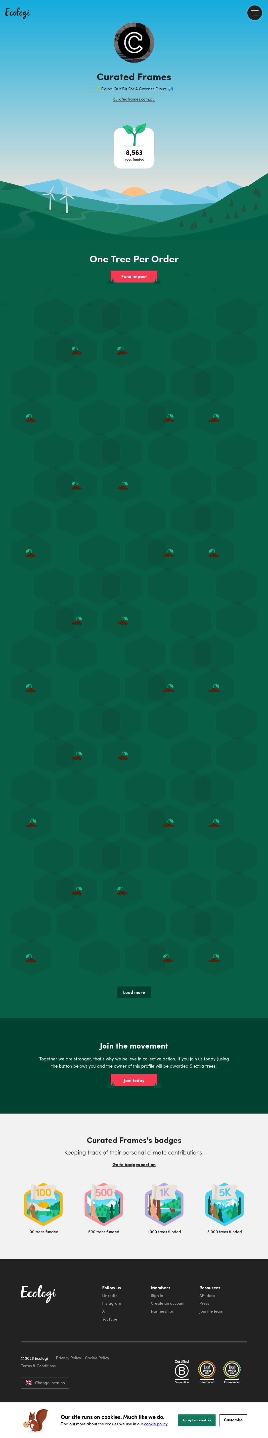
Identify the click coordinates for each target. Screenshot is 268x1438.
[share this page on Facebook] (262, 71)
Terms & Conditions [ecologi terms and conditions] (38, 1389)
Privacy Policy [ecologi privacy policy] (68, 1381)
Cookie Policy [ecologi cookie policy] (97, 1381)
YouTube (109, 1319)
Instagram (111, 1303)
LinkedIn (110, 1295)
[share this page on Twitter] (262, 81)
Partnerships (162, 1311)
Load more (134, 992)
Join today (134, 1080)
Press (204, 1303)
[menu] (254, 12)
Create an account (167, 1303)
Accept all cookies (196, 1419)
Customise (233, 1420)
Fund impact (134, 276)
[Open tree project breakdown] (134, 148)
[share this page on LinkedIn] (262, 91)
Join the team (211, 1311)
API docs (207, 1295)
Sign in (157, 1295)
